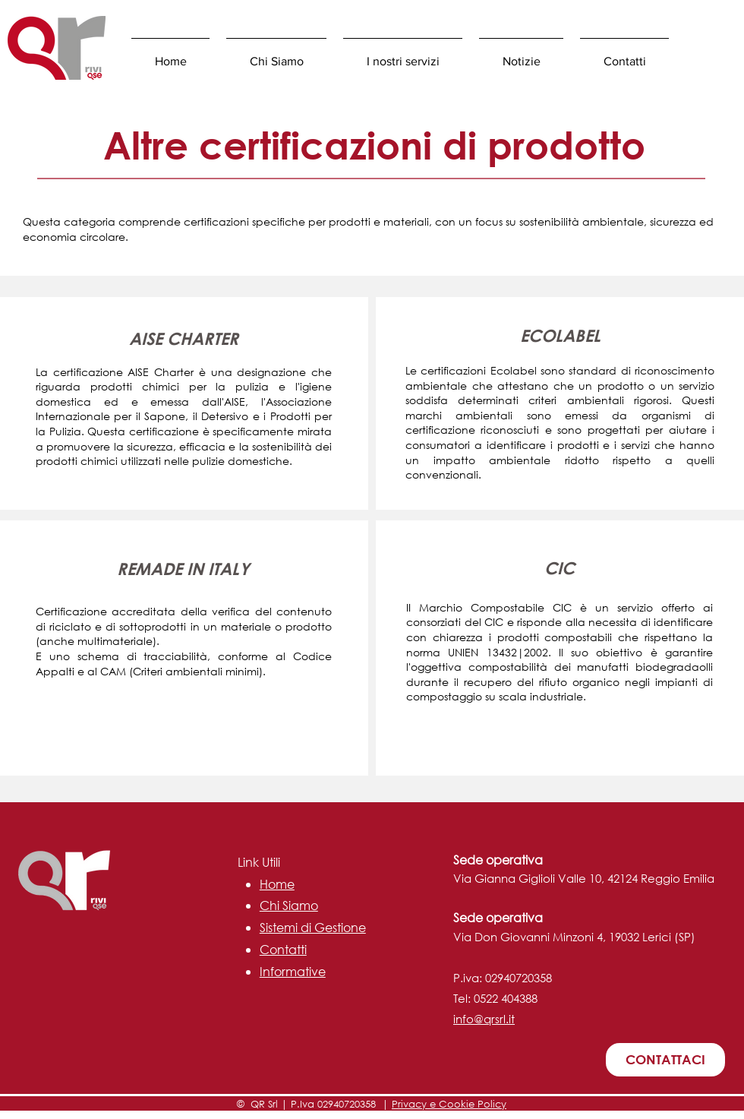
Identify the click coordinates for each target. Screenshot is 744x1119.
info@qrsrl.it (484, 1018)
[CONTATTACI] (665, 1060)
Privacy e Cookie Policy (449, 1104)
